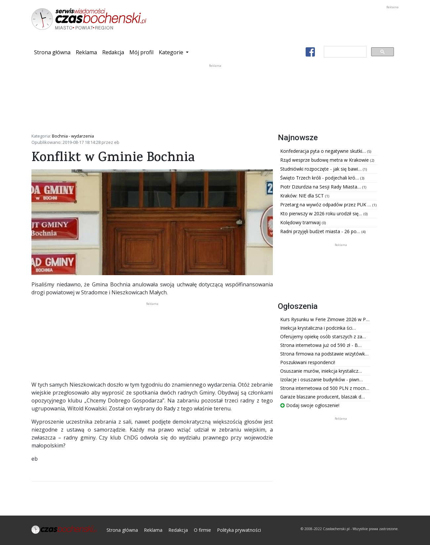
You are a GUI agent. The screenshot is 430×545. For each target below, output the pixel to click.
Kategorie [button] (172, 52)
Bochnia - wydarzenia (73, 136)
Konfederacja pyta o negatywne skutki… (323, 151)
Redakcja (113, 52)
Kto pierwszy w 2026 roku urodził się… (322, 213)
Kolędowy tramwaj (301, 222)
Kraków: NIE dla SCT (302, 195)
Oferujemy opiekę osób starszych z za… (323, 336)
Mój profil (141, 52)
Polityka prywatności (239, 530)
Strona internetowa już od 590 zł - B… (321, 345)
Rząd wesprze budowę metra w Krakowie (325, 160)
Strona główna (53, 52)
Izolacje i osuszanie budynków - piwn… (321, 379)
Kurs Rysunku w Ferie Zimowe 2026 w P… (324, 319)
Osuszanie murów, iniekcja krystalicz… (321, 371)
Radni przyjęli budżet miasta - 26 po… (321, 231)
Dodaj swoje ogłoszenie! (309, 405)
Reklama (86, 52)
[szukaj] (344, 52)
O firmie (202, 530)
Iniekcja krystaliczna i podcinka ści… (318, 328)
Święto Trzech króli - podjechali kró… (320, 178)
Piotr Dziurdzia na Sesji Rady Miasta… (321, 187)
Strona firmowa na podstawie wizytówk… (324, 354)
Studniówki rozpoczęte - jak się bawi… (321, 169)
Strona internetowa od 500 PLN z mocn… (324, 388)
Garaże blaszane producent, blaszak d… (322, 397)
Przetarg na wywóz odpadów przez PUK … (326, 204)
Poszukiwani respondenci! (307, 362)
